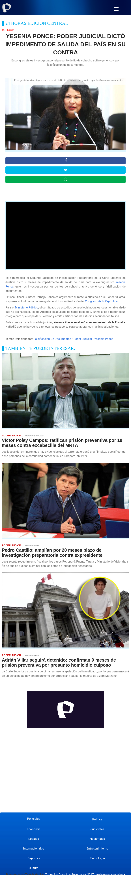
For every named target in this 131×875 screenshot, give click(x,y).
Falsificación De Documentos (52, 339)
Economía (33, 829)
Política (97, 819)
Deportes (33, 858)
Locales (33, 838)
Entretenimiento (97, 848)
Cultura (33, 868)
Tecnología (97, 858)
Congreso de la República (101, 301)
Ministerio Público (26, 307)
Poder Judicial (83, 339)
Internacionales (33, 848)
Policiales (33, 818)
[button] (116, 9)
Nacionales (97, 838)
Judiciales (97, 829)
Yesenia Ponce (103, 339)
